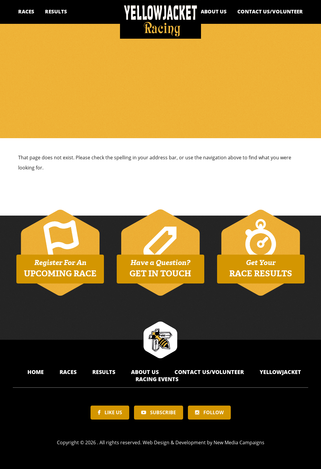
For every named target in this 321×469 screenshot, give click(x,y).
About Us (214, 11)
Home (36, 371)
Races (26, 11)
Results (56, 11)
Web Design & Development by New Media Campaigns (203, 442)
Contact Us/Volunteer (270, 11)
